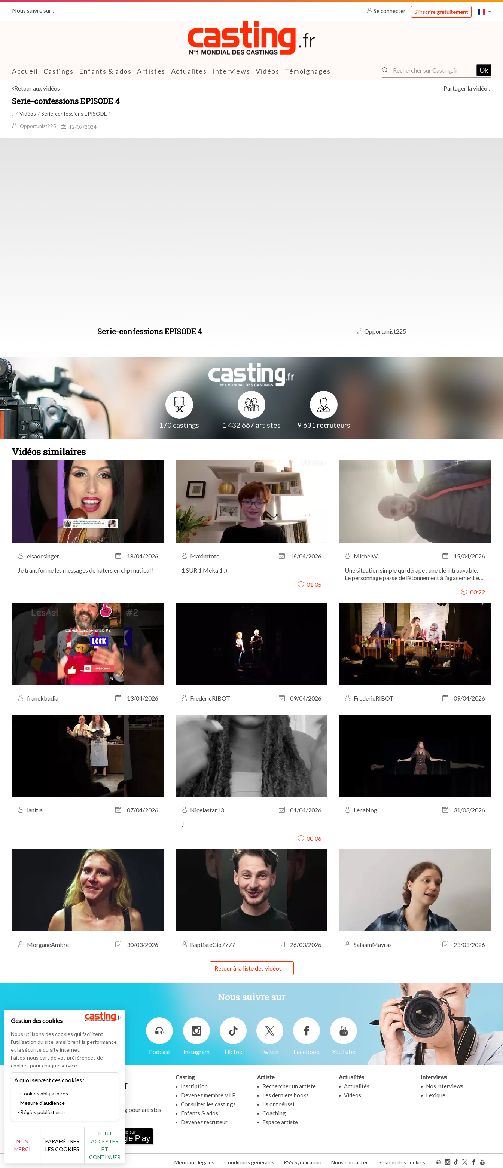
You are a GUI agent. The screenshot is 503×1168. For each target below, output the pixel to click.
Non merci (31, 1149)
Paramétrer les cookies (83, 1149)
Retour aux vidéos (37, 88)
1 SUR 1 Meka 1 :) (204, 569)
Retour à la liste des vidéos (248, 968)
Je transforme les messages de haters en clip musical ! (86, 569)
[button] (484, 11)
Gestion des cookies (401, 1160)
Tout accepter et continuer (135, 1149)
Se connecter (387, 10)
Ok (483, 70)
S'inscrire (441, 12)
